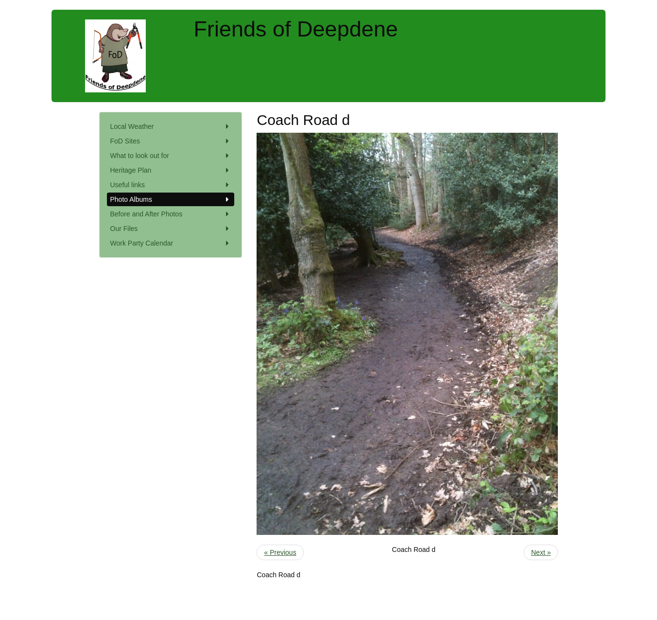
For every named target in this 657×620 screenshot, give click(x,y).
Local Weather (170, 126)
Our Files (170, 228)
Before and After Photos (170, 214)
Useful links (170, 185)
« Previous (280, 552)
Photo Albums (170, 199)
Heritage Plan (170, 170)
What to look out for (170, 155)
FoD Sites (170, 141)
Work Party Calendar (170, 243)
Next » (541, 552)
